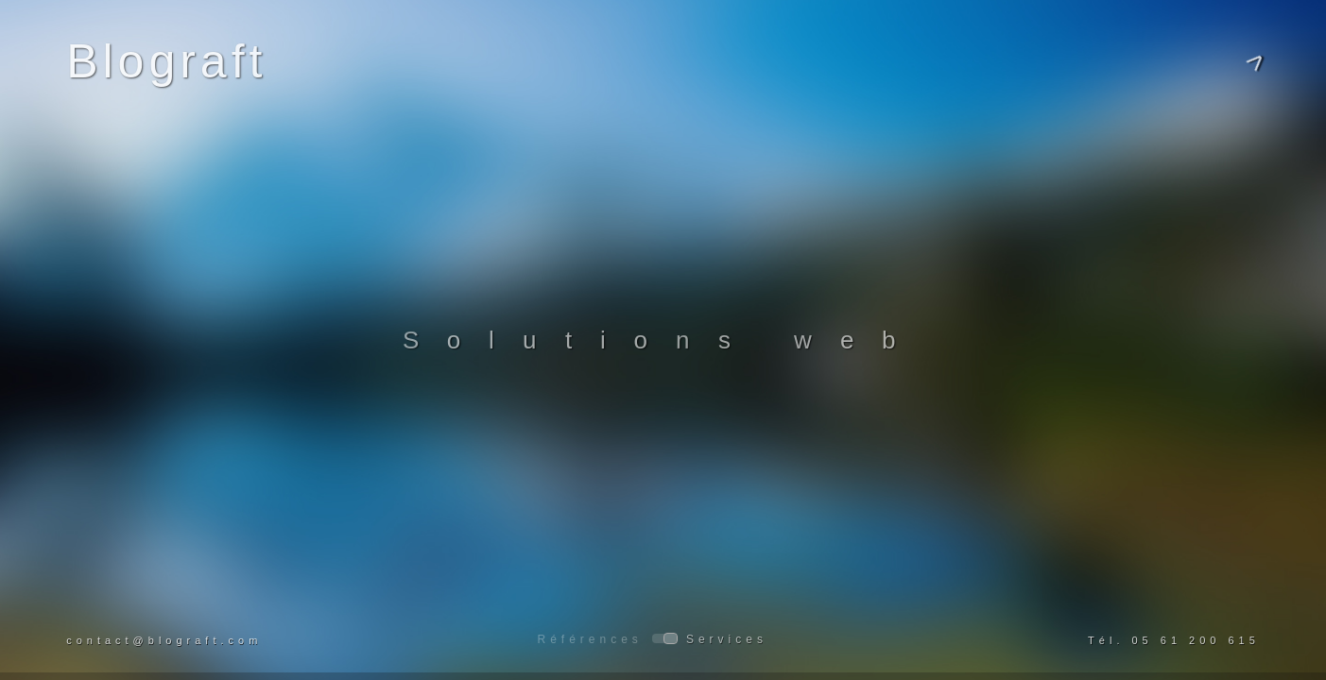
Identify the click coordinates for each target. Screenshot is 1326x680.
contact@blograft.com (164, 640)
